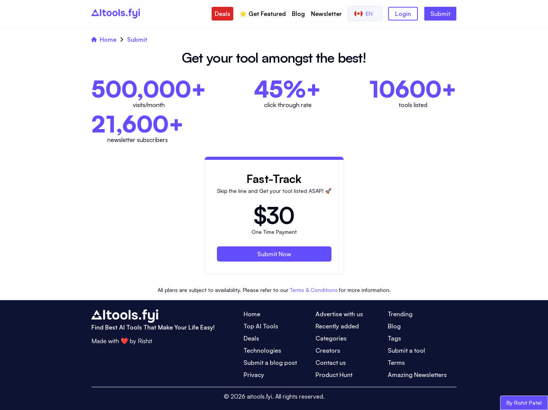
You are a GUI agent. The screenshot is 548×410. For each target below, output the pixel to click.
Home (103, 39)
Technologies (262, 350)
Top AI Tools (261, 326)
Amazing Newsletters (417, 374)
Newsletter (326, 13)
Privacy (254, 374)
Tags (394, 338)
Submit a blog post (270, 362)
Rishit (145, 341)
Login (403, 13)
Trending (400, 314)
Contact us (330, 362)
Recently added (337, 326)
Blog (298, 13)
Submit (440, 13)
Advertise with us (339, 314)
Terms (396, 362)
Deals (222, 13)
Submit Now (274, 254)
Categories (331, 338)
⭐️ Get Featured (262, 13)
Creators (327, 350)
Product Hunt (333, 374)
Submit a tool (406, 350)
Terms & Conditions (314, 290)
